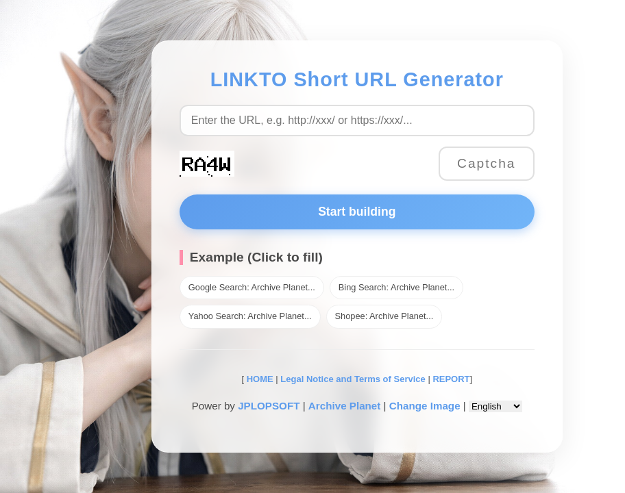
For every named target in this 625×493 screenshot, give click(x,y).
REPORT (450, 379)
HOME (258, 379)
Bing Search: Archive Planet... (396, 287)
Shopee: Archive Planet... (384, 316)
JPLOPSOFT (268, 406)
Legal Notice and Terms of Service (352, 379)
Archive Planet (344, 406)
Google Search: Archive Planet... (251, 287)
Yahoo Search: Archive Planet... (250, 316)
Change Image (425, 406)
